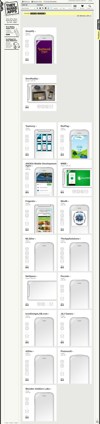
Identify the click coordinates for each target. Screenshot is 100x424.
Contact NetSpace (51, 304)
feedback (98, 35)
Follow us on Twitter (25, 2)
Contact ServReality (51, 106)
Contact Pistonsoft (62, 374)
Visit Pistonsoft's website (62, 365)
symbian (51, 8)
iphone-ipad (37, 8)
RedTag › (65, 126)
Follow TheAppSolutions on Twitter (62, 257)
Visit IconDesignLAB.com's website (27, 328)
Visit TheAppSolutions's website (62, 253)
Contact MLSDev (27, 261)
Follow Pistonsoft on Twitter (62, 369)
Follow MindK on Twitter (62, 219)
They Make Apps (10, 9)
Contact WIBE (86, 191)
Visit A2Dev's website (27, 365)
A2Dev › (29, 351)
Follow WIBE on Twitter (82, 191)
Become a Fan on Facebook (36, 2)
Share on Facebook (98, 22)
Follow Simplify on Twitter (27, 49)
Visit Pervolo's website (62, 290)
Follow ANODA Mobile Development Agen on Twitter (27, 182)
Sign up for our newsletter (50, 2)
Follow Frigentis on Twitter (27, 219)
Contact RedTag (62, 148)
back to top (97, 421)
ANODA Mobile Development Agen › (40, 164)
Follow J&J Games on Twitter (62, 332)
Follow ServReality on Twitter (47, 106)
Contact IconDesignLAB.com (27, 336)
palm (45, 8)
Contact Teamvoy (27, 148)
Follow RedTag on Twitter (62, 144)
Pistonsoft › (67, 351)
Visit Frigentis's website (27, 215)
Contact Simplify (27, 53)
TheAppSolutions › (71, 238)
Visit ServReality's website (43, 106)
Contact (16, 423)
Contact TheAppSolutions (62, 261)
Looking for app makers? (13, 43)
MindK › (65, 201)
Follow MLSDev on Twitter (27, 257)
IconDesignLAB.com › (37, 313)
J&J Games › (67, 313)
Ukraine (32, 13)
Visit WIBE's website (78, 191)
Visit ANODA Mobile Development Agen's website (27, 178)
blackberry (43, 8)
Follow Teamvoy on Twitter (27, 144)
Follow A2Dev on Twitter (27, 369)
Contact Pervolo (62, 298)
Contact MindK (62, 223)
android (40, 8)
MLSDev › (30, 238)
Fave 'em (27, 41)
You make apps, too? (13, 31)
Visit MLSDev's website (27, 253)
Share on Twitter (98, 21)
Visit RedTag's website (62, 140)
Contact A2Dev (27, 374)
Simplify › (30, 31)
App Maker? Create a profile (77, 0)
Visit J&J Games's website (62, 328)
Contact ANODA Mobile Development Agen (27, 186)
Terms (7, 423)
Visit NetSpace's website (43, 304)
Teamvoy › (31, 126)
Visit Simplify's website (27, 45)
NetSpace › (31, 276)
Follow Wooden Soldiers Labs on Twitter (27, 407)
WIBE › (64, 163)
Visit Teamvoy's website (27, 140)
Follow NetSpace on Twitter (47, 304)
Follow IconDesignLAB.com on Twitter (27, 332)
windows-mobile (48, 8)
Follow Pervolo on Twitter (62, 294)
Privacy (11, 423)
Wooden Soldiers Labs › (38, 389)
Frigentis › (30, 201)
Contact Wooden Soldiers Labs (27, 411)
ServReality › (32, 78)
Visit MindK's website (62, 215)
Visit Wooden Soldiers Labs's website (27, 403)
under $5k (40, 13)
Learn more (15, 22)
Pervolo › (65, 276)
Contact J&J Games (62, 336)
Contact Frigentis (27, 223)
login (90, 0)
